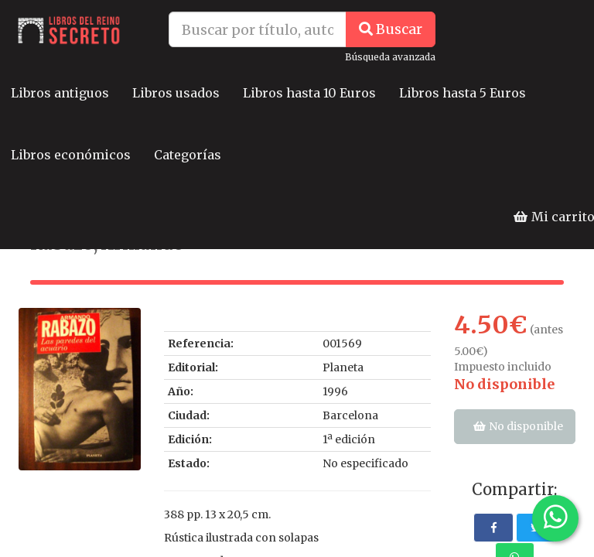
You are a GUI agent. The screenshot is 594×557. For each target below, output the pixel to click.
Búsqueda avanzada (390, 57)
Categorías (187, 154)
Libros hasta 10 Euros (309, 93)
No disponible (504, 384)
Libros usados (176, 93)
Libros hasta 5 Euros (462, 93)
